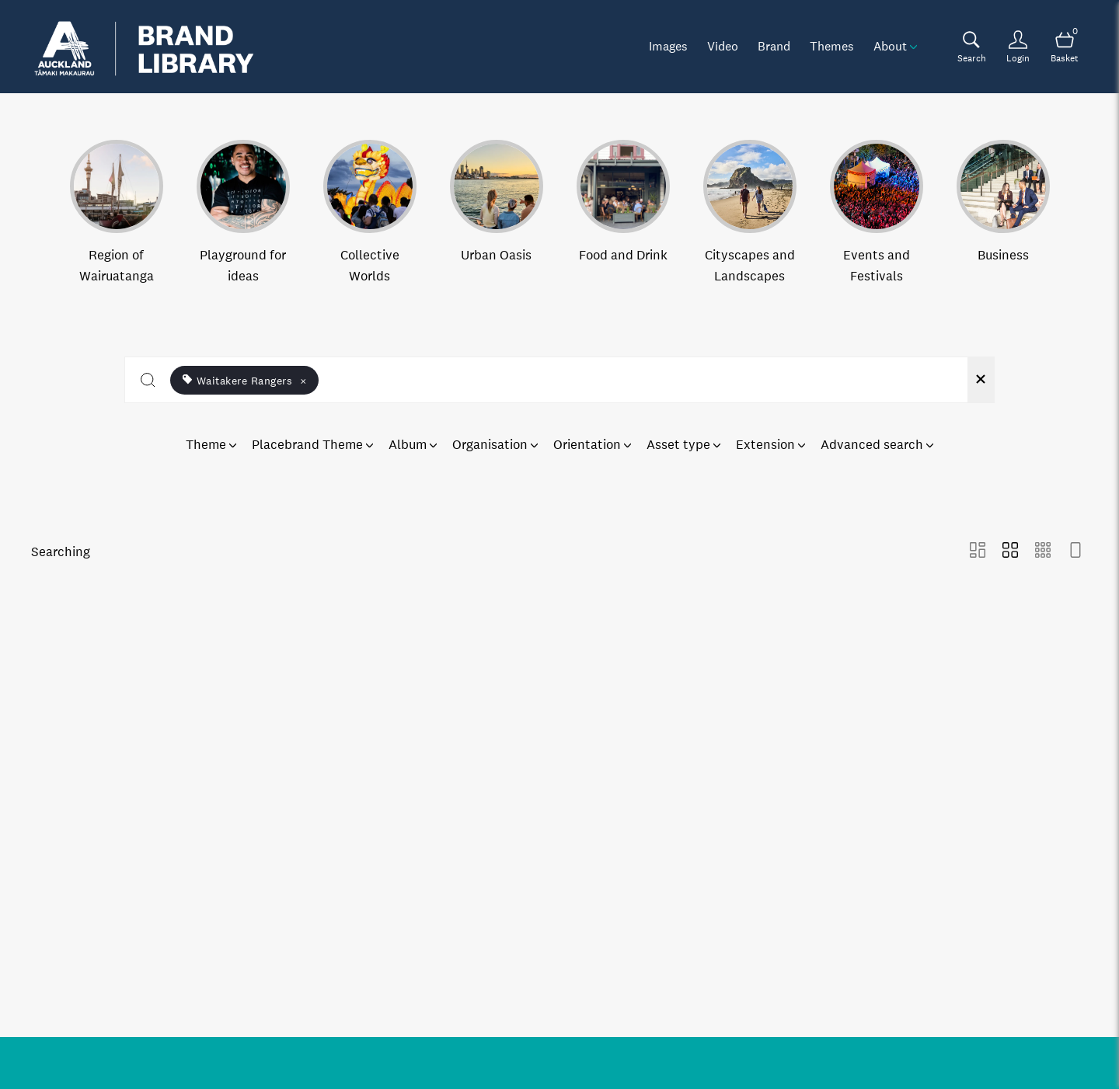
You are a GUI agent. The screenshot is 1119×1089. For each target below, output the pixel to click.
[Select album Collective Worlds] (370, 213)
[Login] (1018, 46)
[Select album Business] (1003, 213)
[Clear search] (980, 379)
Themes (832, 46)
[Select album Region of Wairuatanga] (116, 213)
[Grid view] (1010, 551)
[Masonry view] (977, 551)
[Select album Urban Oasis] (496, 213)
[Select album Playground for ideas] (243, 213)
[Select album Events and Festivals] (876, 213)
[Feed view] (1075, 551)
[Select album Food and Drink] (623, 213)
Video (722, 46)
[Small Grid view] (1042, 551)
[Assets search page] (971, 46)
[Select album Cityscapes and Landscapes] (750, 213)
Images (668, 46)
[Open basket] (1064, 46)
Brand (774, 46)
